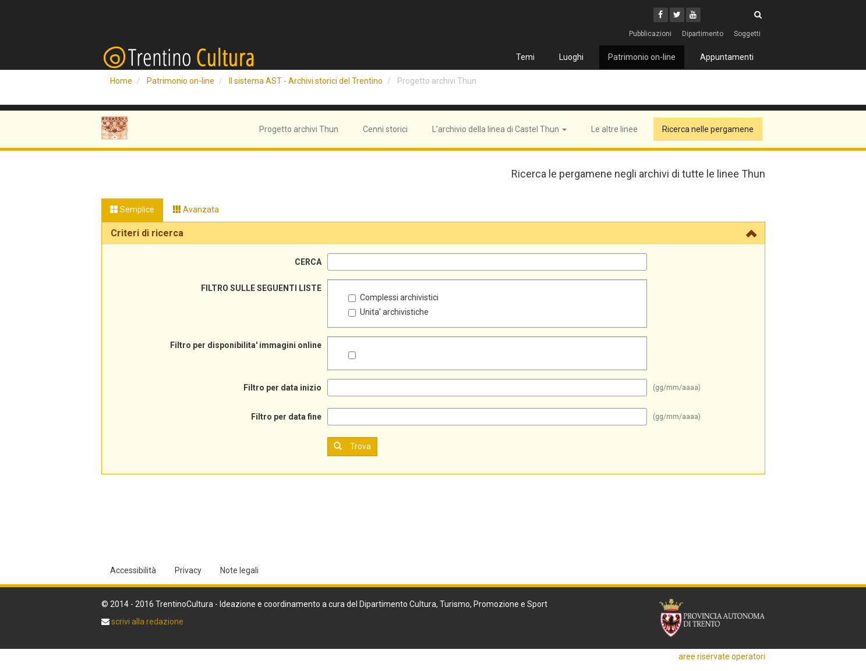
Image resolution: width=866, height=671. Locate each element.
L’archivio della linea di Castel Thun (499, 129)
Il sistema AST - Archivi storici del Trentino (306, 81)
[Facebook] (660, 15)
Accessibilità (133, 570)
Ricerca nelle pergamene (708, 129)
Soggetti (747, 34)
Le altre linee (614, 129)
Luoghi (571, 57)
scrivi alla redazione (146, 621)
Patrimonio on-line (642, 57)
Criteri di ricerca (147, 233)
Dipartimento (702, 34)
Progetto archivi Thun (298, 129)
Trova (352, 446)
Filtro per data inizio (282, 387)
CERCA (308, 262)
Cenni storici (385, 129)
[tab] (433, 233)
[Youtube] (693, 15)
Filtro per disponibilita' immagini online (245, 345)
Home (121, 81)
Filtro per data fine (286, 416)
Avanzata (196, 209)
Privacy (188, 570)
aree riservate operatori (721, 656)
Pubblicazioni (650, 34)
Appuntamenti (727, 57)
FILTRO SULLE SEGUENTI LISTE (261, 288)
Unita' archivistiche (388, 312)
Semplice (132, 209)
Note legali (239, 570)
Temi (525, 57)
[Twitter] (677, 15)
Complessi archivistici (393, 297)
